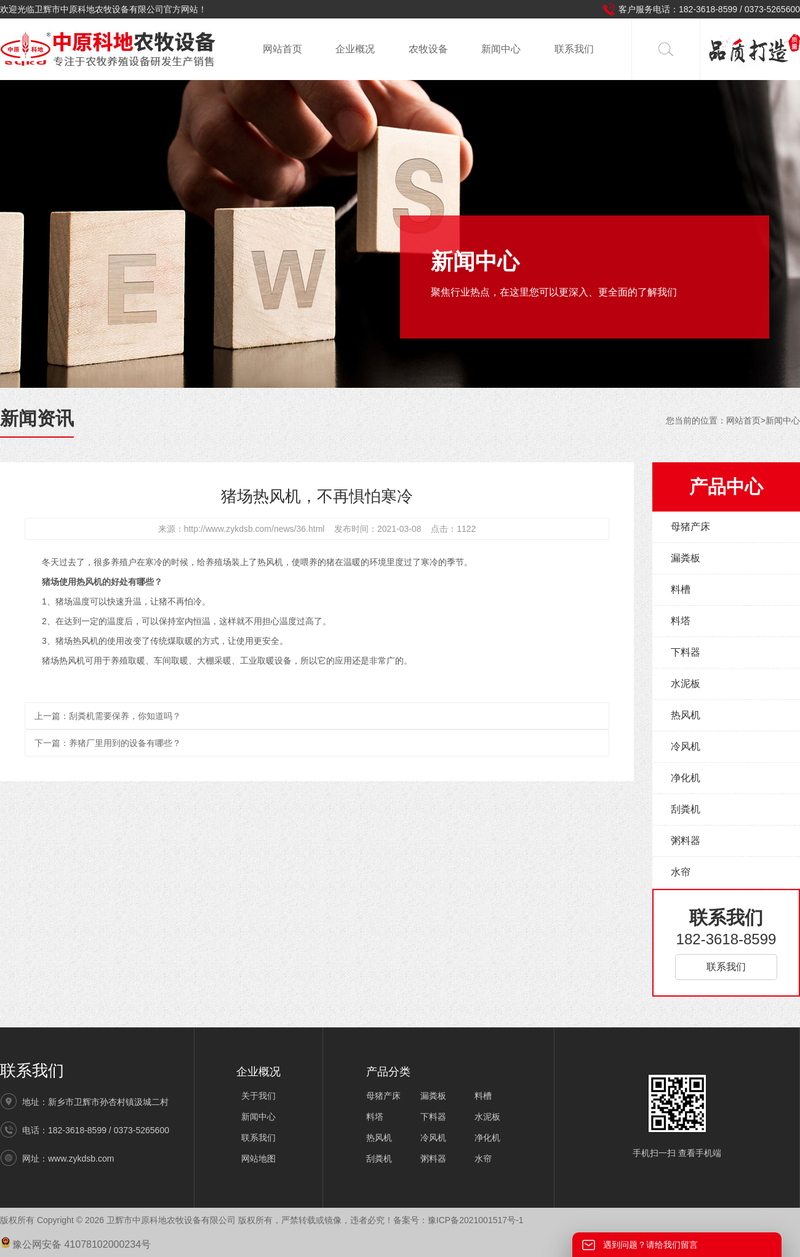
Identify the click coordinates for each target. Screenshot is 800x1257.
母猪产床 (690, 526)
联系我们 (574, 49)
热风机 (685, 715)
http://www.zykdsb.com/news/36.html (254, 529)
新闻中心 (501, 49)
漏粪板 (685, 558)
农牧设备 (428, 49)
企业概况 (355, 49)
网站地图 (258, 1158)
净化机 (685, 778)
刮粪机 (685, 809)
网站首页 (282, 49)
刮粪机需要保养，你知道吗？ (125, 716)
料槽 (680, 589)
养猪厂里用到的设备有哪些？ (125, 743)
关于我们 (258, 1096)
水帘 (680, 872)
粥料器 (685, 840)
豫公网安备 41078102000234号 (75, 1244)
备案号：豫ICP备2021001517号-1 (458, 1220)
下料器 (685, 652)
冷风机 (685, 746)
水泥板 (685, 683)
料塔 (680, 621)
